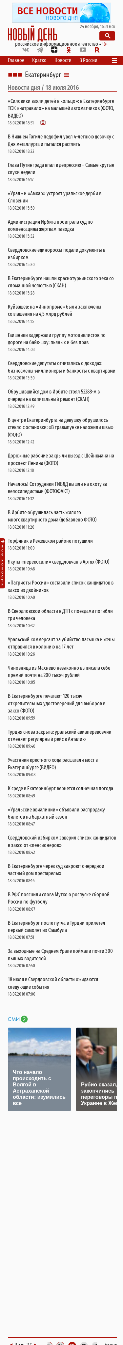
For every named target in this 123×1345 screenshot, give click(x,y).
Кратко (39, 60)
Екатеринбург (43, 75)
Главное (16, 60)
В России (88, 60)
